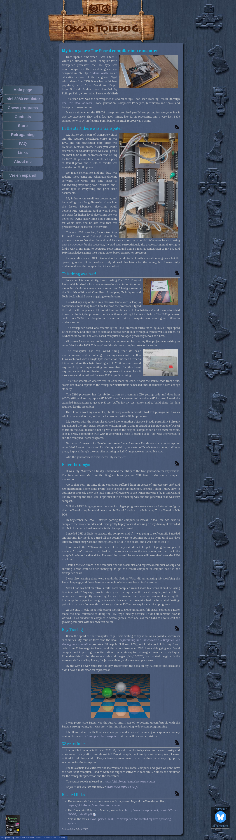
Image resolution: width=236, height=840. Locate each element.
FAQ (23, 144)
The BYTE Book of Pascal (78, 103)
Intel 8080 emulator (22, 99)
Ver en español (22, 175)
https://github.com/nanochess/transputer (129, 781)
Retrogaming (23, 135)
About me (23, 161)
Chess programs (23, 108)
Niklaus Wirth (99, 73)
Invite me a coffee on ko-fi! (122, 787)
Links (23, 153)
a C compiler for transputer (101, 736)
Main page (22, 90)
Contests (23, 117)
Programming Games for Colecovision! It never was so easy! (34, 838)
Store (23, 126)
